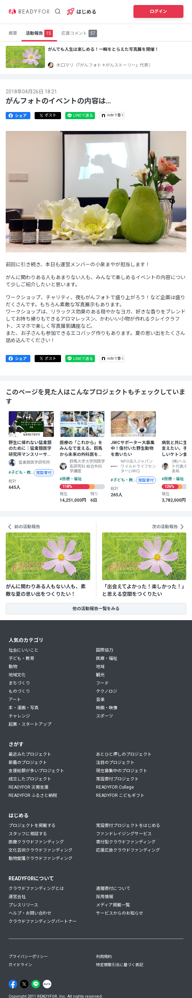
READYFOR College (115, 787)
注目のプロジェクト (115, 762)
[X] (24, 984)
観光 (100, 674)
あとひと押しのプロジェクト (124, 754)
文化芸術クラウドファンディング (40, 850)
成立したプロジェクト (30, 779)
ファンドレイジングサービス (124, 833)
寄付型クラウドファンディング (126, 841)
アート (15, 699)
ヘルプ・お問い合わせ (30, 913)
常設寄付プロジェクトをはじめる (128, 825)
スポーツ (104, 716)
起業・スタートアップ (30, 724)
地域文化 (17, 674)
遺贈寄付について (113, 888)
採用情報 (104, 896)
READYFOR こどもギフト (120, 795)
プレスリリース (23, 904)
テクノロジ (106, 691)
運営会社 (17, 896)
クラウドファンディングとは (36, 888)
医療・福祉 (106, 658)
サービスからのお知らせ (119, 913)
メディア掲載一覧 (113, 904)
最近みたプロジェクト (30, 754)
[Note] (47, 984)
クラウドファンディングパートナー (43, 921)
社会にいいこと (24, 650)
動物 (13, 666)
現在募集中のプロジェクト (121, 770)
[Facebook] (13, 984)
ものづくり (19, 691)
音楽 (100, 699)
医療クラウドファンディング (36, 841)
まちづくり (19, 683)
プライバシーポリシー (28, 956)
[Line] (35, 984)
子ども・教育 (21, 658)
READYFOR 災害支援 (29, 787)
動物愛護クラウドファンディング (40, 858)
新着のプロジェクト (28, 762)
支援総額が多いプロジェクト (36, 770)
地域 (100, 666)
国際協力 (104, 650)
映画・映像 (106, 707)
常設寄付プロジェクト (117, 779)
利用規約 (104, 956)
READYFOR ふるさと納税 (33, 795)
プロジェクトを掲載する (32, 825)
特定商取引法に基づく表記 (119, 965)
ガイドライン (20, 965)
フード (102, 683)
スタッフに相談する (28, 833)
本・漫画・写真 (24, 707)
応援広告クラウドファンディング (128, 850)
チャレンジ (19, 716)
